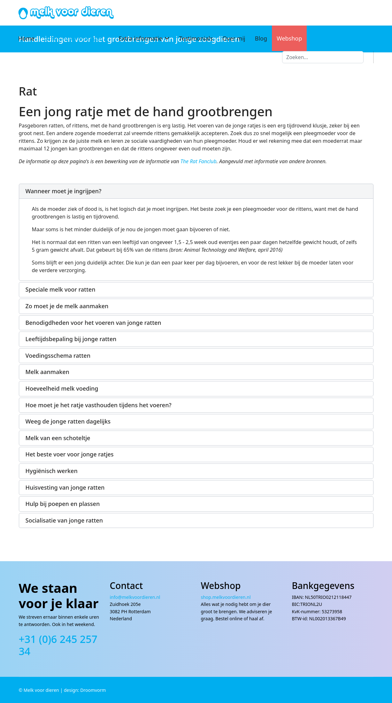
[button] (196, 191)
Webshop (289, 38)
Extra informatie (140, 38)
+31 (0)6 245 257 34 (58, 645)
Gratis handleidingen (73, 38)
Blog (261, 38)
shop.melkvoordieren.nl (226, 597)
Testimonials (196, 38)
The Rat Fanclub (199, 161)
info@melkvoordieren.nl (136, 597)
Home (26, 38)
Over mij (233, 38)
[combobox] (323, 57)
